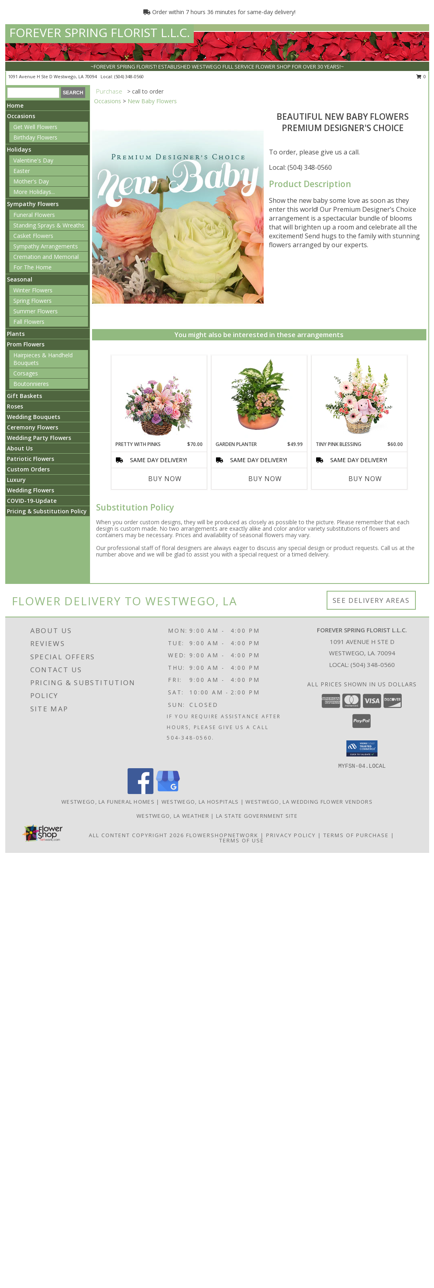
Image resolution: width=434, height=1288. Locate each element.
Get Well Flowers (35, 127)
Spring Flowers (32, 300)
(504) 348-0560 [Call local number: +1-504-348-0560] (129, 76)
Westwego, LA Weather (172, 815)
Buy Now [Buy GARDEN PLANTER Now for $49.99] (265, 478)
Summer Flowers (35, 311)
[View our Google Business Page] (168, 792)
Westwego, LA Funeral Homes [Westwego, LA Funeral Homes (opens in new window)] (108, 801)
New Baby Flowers (152, 101)
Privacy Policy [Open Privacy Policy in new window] (291, 835)
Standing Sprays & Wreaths (48, 225)
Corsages (25, 373)
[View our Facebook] (140, 792)
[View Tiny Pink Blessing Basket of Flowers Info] (359, 398)
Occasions (21, 116)
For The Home (32, 267)
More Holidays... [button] (34, 192)
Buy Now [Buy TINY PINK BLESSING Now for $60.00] (365, 478)
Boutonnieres (31, 384)
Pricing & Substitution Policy (47, 511)
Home (15, 105)
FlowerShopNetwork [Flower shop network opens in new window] (222, 835)
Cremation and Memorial (46, 257)
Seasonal (19, 279)
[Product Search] (33, 93)
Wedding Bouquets (33, 417)
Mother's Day (31, 181)
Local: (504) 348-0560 (300, 167)
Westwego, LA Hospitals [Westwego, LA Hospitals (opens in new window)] (200, 801)
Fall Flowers (28, 321)
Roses (15, 406)
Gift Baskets (24, 396)
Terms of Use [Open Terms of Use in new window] (241, 840)
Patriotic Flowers (30, 459)
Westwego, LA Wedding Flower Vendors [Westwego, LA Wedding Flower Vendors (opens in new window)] (309, 801)
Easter (21, 171)
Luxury (16, 480)
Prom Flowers (25, 344)
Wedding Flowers (30, 490)
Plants (16, 334)
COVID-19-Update (32, 500)
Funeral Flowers (34, 215)
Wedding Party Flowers (39, 438)
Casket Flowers (33, 236)
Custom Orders (28, 469)
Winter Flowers (32, 290)
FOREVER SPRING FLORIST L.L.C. (99, 32)
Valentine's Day (33, 160)
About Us (20, 448)
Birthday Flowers (35, 137)
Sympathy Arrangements (45, 246)
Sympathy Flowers (33, 204)
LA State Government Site (257, 815)
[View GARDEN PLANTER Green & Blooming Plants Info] (259, 398)
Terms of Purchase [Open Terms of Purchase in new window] (356, 835)
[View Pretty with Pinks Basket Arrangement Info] (159, 398)
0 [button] (421, 76)
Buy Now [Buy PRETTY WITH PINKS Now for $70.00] (165, 478)
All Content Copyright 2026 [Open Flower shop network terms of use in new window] (136, 835)
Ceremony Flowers (32, 427)
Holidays (19, 149)
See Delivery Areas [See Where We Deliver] (371, 600)
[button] (361, 748)
